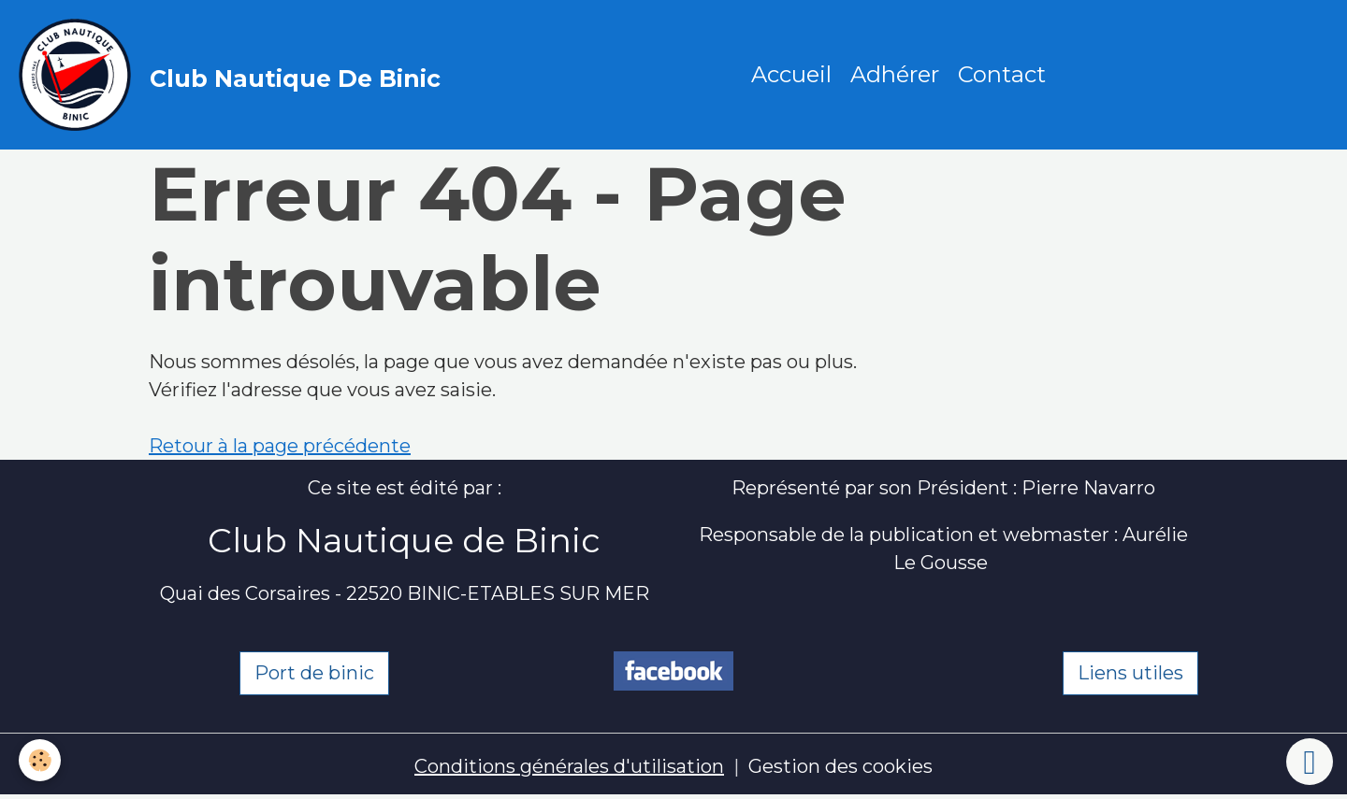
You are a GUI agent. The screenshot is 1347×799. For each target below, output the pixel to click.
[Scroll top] (1309, 761)
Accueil (791, 74)
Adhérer (894, 74)
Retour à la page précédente (280, 446)
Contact (1002, 74)
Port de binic (314, 673)
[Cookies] (40, 760)
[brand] (234, 75)
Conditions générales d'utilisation (569, 766)
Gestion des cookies (840, 766)
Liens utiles (1130, 673)
